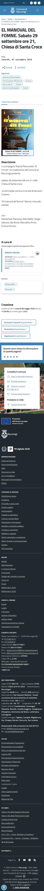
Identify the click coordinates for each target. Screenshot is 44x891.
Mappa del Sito (7, 799)
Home (3, 19)
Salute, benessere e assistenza (13, 537)
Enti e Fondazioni (8, 475)
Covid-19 (5, 580)
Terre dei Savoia (7, 841)
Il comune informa (8, 568)
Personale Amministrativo (11, 479)
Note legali (5, 780)
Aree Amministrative (9, 464)
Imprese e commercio (9, 529)
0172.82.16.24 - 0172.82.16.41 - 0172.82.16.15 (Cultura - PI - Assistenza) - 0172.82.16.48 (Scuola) (19, 263)
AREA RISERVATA (20, 887)
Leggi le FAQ (6, 754)
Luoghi (4, 608)
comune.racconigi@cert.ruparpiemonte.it (22, 650)
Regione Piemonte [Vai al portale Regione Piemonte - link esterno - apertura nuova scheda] (9, 3)
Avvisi (3, 583)
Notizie (4, 561)
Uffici (3, 468)
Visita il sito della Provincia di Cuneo (15, 815)
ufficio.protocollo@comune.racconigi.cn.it (22, 653)
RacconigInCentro (8, 826)
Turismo (4, 544)
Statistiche (5, 795)
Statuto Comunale (8, 772)
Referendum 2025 (8, 587)
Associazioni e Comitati (10, 626)
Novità (10, 19)
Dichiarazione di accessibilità (12, 746)
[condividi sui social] (7, 67)
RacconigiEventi (7, 823)
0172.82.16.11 (10, 639)
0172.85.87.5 (10, 641)
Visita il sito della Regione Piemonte (15, 812)
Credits (4, 787)
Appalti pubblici (7, 507)
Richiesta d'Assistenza (10, 765)
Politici (3, 483)
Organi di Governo (8, 460)
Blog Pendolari (7, 830)
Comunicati (5, 572)
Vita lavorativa (7, 548)
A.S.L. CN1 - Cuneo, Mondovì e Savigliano (17, 834)
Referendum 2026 (8, 591)
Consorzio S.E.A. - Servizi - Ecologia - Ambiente (19, 838)
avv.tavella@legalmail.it (14, 731)
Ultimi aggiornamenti (9, 791)
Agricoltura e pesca (8, 496)
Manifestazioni (20, 19)
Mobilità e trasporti (8, 533)
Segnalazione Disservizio (10, 761)
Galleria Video (6, 619)
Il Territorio (5, 611)
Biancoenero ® (23, 882)
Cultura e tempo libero (10, 518)
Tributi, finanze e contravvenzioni (14, 541)
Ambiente (5, 499)
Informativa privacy (8, 776)
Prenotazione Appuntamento (12, 757)
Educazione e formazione (11, 522)
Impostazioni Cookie (9, 784)
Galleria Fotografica (8, 615)
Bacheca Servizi (7, 769)
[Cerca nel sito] (37, 10)
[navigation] (4, 10)
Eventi (3, 604)
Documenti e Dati (8, 472)
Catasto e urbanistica (9, 514)
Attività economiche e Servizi (12, 622)
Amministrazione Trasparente (12, 743)
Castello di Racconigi (9, 819)
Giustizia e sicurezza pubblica (12, 526)
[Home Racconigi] (21, 10)
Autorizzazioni (6, 511)
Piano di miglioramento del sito (13, 750)
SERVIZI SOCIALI (12, 252)
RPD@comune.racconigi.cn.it (18, 728)
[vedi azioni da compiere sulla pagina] (19, 67)
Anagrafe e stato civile (10, 503)
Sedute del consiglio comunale (13, 576)
